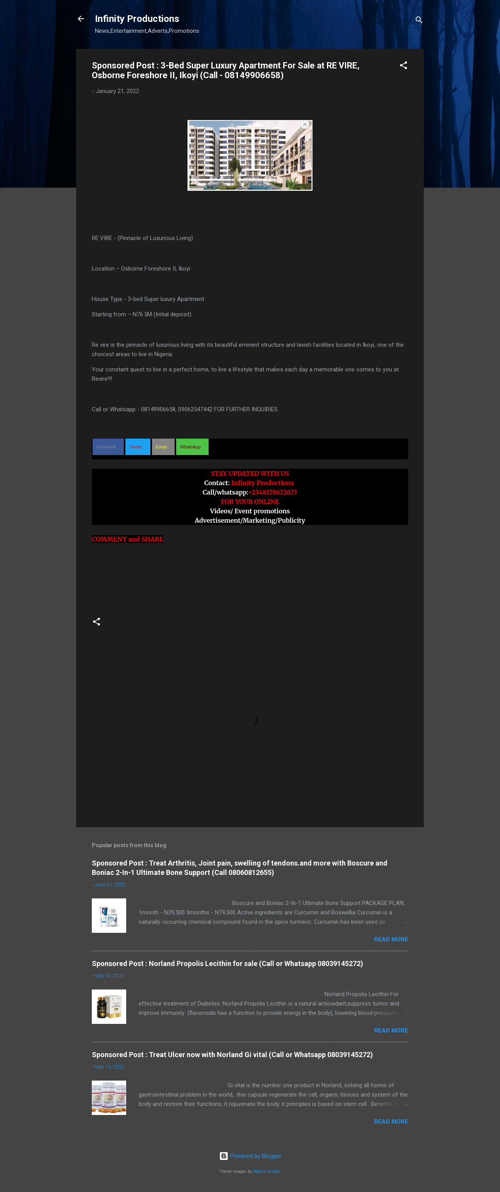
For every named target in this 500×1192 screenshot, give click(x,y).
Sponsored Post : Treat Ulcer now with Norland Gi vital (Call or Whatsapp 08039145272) (232, 1054)
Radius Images (267, 1171)
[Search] (419, 21)
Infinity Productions (137, 18)
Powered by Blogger (250, 1156)
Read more (391, 939)
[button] (403, 67)
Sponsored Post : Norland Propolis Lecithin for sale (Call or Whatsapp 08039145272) (227, 963)
